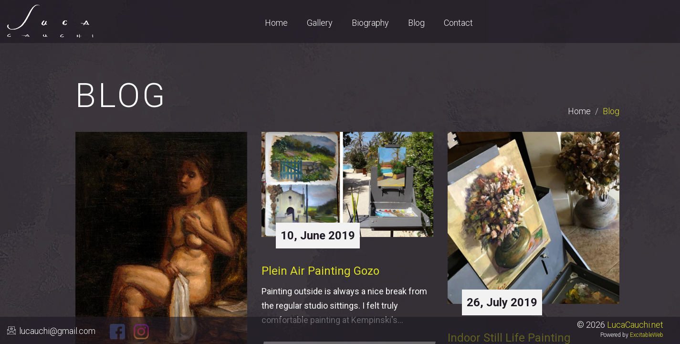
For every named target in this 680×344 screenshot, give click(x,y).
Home (579, 111)
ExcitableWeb (646, 335)
